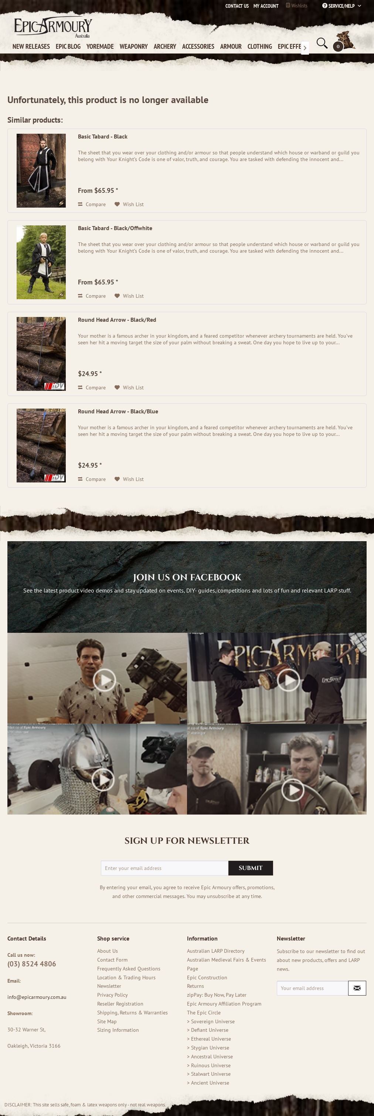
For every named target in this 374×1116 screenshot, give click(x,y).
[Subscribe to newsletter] (357, 988)
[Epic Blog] (69, 46)
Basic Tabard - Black (102, 136)
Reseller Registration (120, 1003)
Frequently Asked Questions (128, 968)
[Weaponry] (135, 46)
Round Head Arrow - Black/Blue (118, 411)
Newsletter (109, 986)
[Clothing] (261, 46)
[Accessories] (200, 46)
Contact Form (112, 959)
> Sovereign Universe (211, 1021)
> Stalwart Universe (209, 1074)
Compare (92, 204)
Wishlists (296, 5)
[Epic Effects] (295, 46)
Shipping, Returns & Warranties (132, 1012)
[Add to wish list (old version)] (129, 204)
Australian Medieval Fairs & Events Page (226, 964)
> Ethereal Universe (209, 1038)
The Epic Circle (204, 1012)
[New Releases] (32, 46)
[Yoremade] (101, 46)
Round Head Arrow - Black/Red (117, 319)
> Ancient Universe (208, 1082)
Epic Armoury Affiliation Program (224, 1003)
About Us (107, 951)
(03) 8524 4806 (31, 963)
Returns (195, 986)
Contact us (237, 6)
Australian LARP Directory (216, 951)
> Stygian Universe (208, 1047)
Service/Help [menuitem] (339, 6)
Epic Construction (207, 977)
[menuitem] (264, 6)
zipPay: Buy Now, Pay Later (216, 995)
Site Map (107, 1021)
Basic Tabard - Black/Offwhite (115, 228)
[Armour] (232, 46)
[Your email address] (312, 988)
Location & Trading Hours (126, 977)
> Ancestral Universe (210, 1056)
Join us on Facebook (187, 578)
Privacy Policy (112, 995)
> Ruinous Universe (209, 1065)
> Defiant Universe (207, 1030)
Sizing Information (118, 1030)
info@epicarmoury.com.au (37, 997)
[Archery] (166, 46)
